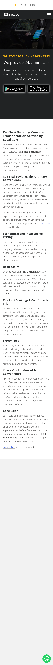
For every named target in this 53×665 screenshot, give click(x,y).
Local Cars (45, 223)
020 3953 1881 (28, 5)
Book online (9, 447)
